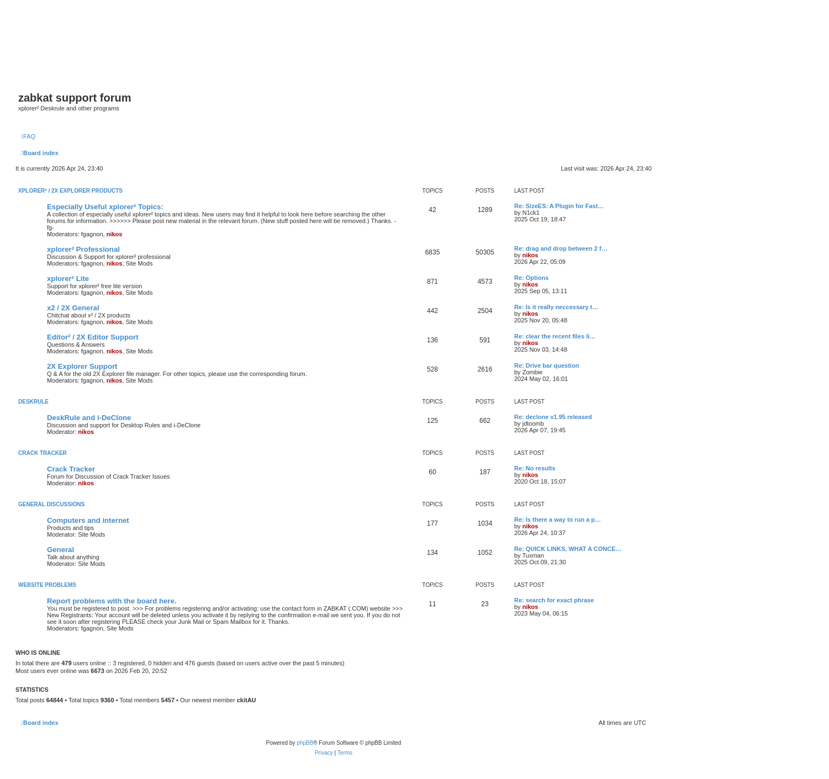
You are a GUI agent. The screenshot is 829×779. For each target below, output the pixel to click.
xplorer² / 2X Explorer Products (70, 191)
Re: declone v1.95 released (553, 417)
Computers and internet (88, 520)
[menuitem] (28, 136)
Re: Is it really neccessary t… (556, 307)
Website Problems (47, 585)
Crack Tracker (42, 453)
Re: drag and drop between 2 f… (561, 248)
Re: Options (531, 277)
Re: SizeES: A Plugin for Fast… (559, 206)
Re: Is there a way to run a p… (557, 519)
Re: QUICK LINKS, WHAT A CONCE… (568, 548)
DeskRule (33, 402)
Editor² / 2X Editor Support (93, 337)
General (60, 549)
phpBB (305, 743)
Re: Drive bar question (546, 365)
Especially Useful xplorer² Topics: (105, 207)
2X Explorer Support (82, 366)
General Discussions (51, 504)
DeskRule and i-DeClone (89, 418)
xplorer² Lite (68, 278)
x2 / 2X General (73, 308)
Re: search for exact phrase (554, 600)
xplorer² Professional (83, 249)
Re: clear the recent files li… (554, 336)
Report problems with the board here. (111, 601)
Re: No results (535, 468)
